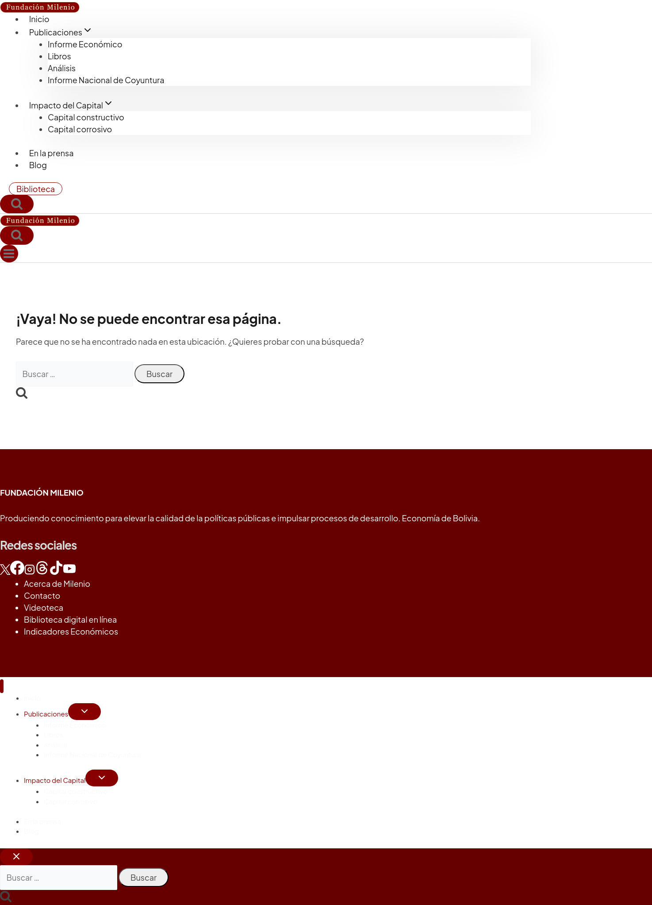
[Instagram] (29, 571)
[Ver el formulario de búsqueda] (17, 204)
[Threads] (42, 571)
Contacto (42, 595)
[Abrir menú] (9, 253)
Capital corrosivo (80, 129)
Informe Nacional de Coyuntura (106, 80)
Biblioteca (35, 189)
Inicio (39, 19)
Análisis (62, 68)
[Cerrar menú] (2, 686)
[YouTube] (69, 571)
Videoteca (43, 607)
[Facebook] (17, 571)
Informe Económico (85, 44)
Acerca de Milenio (57, 583)
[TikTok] (56, 571)
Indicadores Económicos (71, 631)
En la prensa (51, 153)
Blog (38, 165)
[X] (5, 571)
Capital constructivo (86, 117)
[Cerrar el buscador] (16, 856)
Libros (59, 56)
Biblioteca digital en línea (70, 619)
